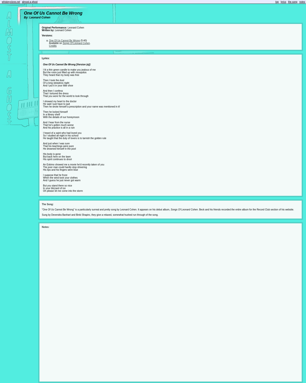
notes (302, 1)
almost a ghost (30, 1)
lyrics (283, 1)
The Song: (48, 204)
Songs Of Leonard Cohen (76, 43)
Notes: (45, 227)
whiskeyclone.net (11, 1)
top (277, 1)
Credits (53, 46)
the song (292, 1)
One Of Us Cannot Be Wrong (64, 40)
